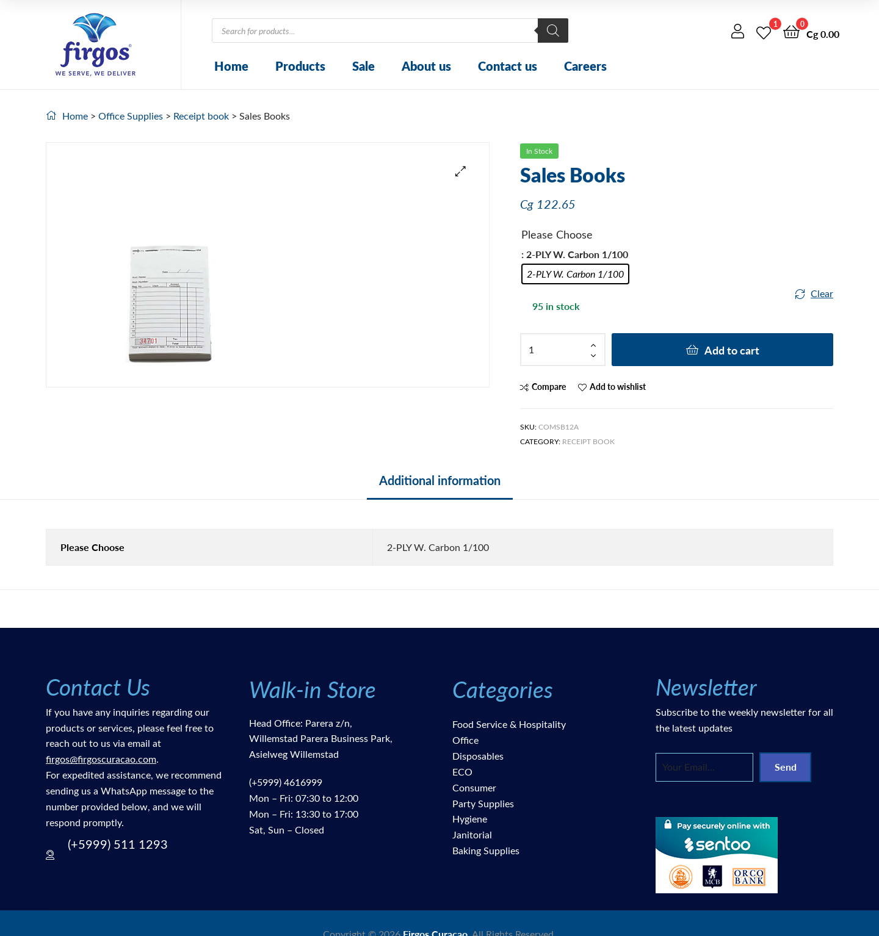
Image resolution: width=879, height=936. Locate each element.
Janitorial (472, 834)
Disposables (478, 755)
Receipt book (201, 115)
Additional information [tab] (440, 480)
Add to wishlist (618, 386)
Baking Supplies (485, 850)
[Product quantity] (563, 349)
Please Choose (557, 234)
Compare (549, 386)
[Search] (553, 30)
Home (231, 65)
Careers (585, 65)
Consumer (474, 787)
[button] (460, 171)
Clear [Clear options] (822, 293)
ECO (462, 771)
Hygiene (469, 818)
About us (426, 65)
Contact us (507, 65)
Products (300, 65)
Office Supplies (130, 115)
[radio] (575, 274)
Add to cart (731, 350)
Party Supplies (483, 803)
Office (465, 739)
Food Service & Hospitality (509, 724)
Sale (363, 65)
